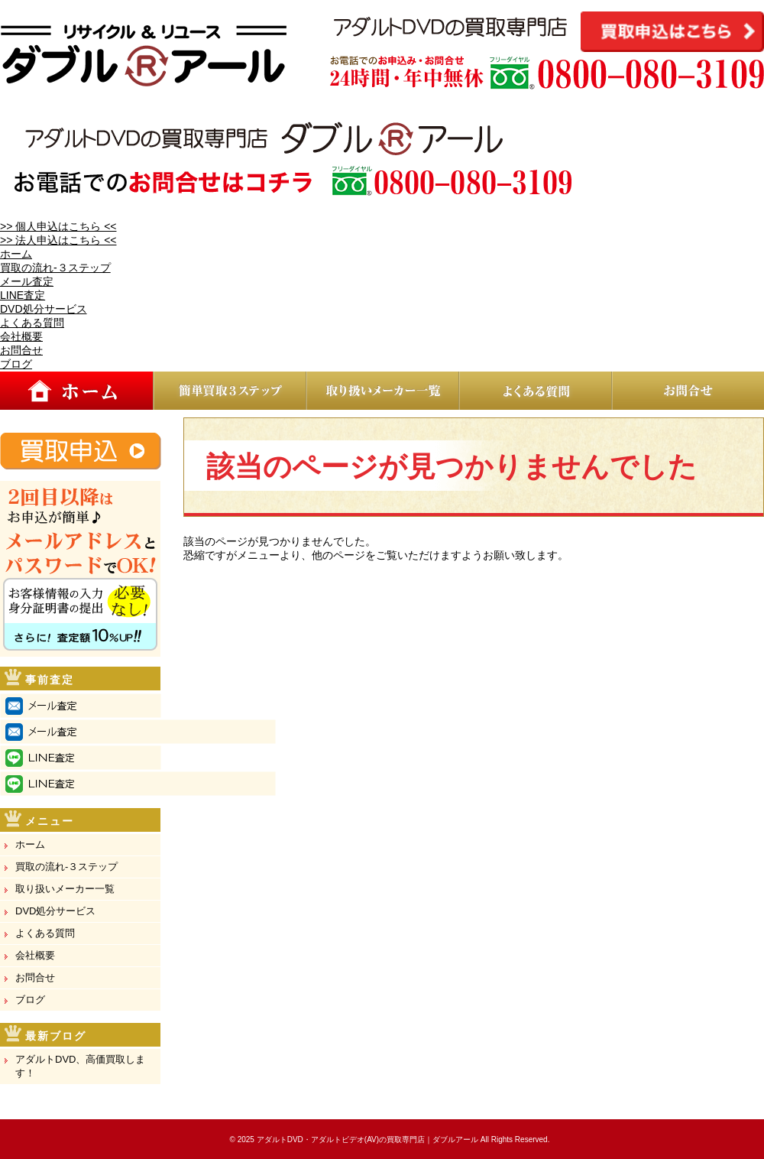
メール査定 (26, 281)
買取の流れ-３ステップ (55, 267)
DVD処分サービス (43, 309)
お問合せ (21, 350)
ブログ (16, 364)
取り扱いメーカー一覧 (65, 888)
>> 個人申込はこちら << (58, 226)
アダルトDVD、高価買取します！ (80, 1066)
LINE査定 (22, 295)
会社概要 (21, 336)
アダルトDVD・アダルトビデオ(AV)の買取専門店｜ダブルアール (367, 1139)
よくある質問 (32, 323)
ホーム (16, 254)
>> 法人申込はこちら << (58, 240)
